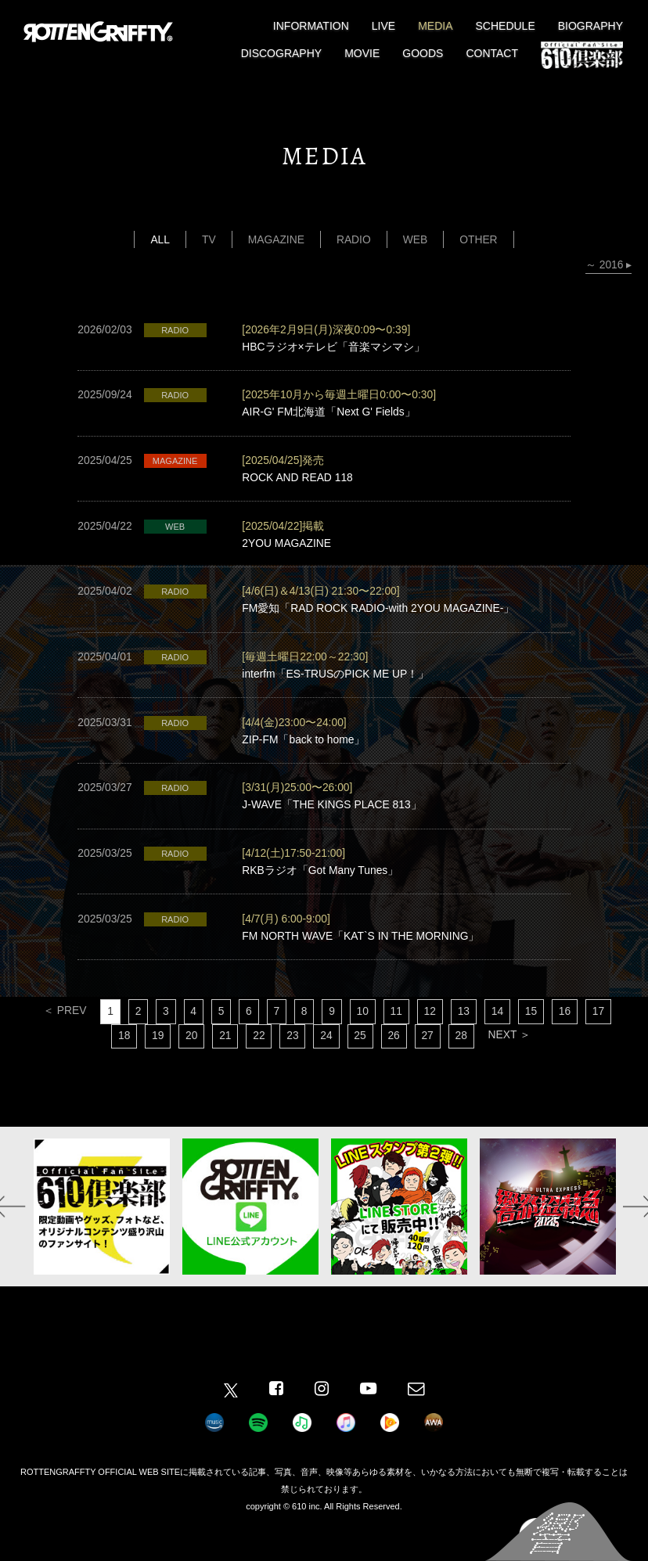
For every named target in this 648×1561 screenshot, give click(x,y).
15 (533, 1029)
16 (567, 1029)
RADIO (354, 239)
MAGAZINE (275, 239)
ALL (159, 239)
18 (122, 1054)
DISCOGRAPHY (281, 53)
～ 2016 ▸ (608, 265)
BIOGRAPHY (590, 26)
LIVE (383, 26)
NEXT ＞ (511, 1053)
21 (224, 1054)
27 (429, 1054)
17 (602, 1029)
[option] (102, 1224)
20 (190, 1054)
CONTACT (492, 53)
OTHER (479, 239)
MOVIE (362, 53)
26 (394, 1054)
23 (292, 1054)
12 (431, 1029)
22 (258, 1054)
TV (208, 239)
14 (499, 1029)
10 (363, 1029)
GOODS (422, 53)
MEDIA (435, 26)
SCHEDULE (505, 26)
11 (397, 1029)
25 (361, 1054)
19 (155, 1054)
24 (326, 1054)
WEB (415, 239)
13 (465, 1029)
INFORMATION (311, 26)
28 (463, 1054)
